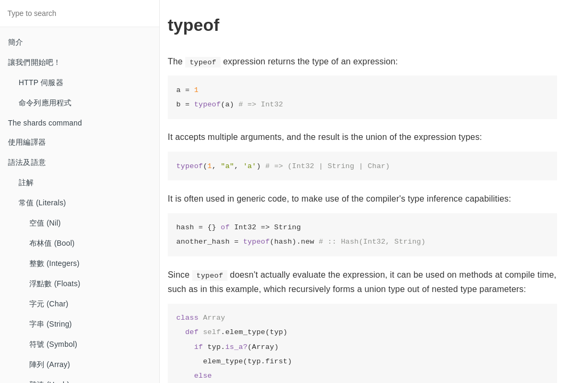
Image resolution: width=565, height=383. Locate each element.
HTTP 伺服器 (41, 82)
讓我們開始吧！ (34, 62)
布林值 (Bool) (52, 243)
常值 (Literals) (42, 202)
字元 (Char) (48, 303)
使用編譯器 (27, 142)
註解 (26, 182)
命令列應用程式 (45, 102)
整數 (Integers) (54, 263)
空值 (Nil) (45, 223)
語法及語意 (27, 162)
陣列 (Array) (49, 364)
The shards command (45, 123)
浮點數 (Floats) (54, 283)
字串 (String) (50, 324)
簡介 (15, 42)
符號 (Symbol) (53, 344)
